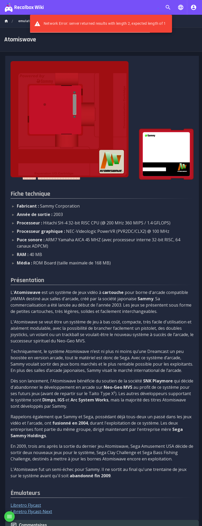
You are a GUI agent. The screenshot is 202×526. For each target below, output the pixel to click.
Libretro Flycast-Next (31, 511)
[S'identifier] (193, 7)
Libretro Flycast (26, 505)
